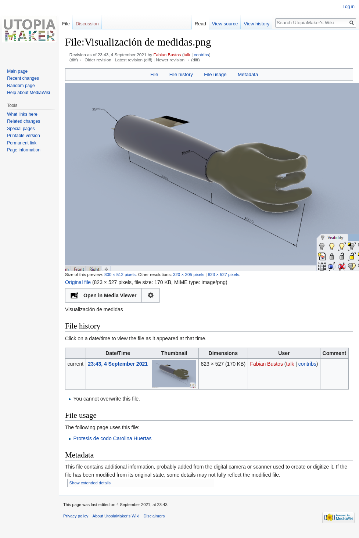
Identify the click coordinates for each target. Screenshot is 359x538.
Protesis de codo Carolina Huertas (112, 438)
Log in (348, 6)
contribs (201, 54)
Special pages (21, 128)
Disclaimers (154, 516)
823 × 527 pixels (223, 274)
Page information (23, 150)
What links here (22, 114)
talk (187, 54)
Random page (21, 85)
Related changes (23, 121)
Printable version (23, 135)
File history (181, 74)
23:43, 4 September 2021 (118, 364)
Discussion (87, 23)
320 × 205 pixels (188, 274)
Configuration (151, 295)
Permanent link (21, 143)
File (154, 74)
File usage (215, 74)
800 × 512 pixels (120, 274)
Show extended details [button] (90, 483)
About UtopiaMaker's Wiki (116, 516)
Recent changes (23, 78)
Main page (17, 71)
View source (225, 23)
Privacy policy (75, 516)
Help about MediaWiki (28, 92)
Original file (78, 282)
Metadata (248, 74)
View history (256, 23)
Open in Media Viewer (109, 295)
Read (200, 23)
